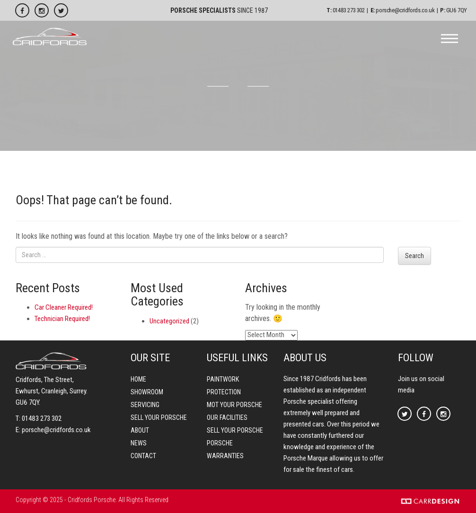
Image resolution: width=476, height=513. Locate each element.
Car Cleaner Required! (64, 307)
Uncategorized (169, 321)
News (139, 443)
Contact (143, 456)
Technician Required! (62, 318)
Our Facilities (227, 417)
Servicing (145, 405)
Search (414, 256)
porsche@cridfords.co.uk (405, 10)
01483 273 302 (349, 10)
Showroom (147, 392)
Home (138, 379)
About (140, 430)
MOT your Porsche (234, 405)
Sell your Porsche (159, 417)
